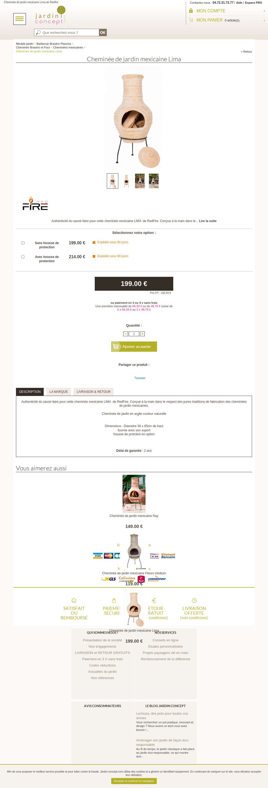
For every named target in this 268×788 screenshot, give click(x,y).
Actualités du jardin (102, 672)
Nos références (102, 678)
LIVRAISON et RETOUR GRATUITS (102, 653)
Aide (239, 2)
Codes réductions (102, 665)
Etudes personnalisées (165, 646)
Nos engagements (102, 646)
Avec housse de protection (47, 259)
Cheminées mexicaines (68, 47)
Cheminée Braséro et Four (33, 47)
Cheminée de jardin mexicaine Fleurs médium (134, 573)
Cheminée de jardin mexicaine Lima (134, 630)
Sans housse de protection (47, 245)
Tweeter (140, 378)
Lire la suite (207, 221)
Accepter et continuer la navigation (134, 781)
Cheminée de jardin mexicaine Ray (134, 516)
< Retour (246, 51)
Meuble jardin (24, 43)
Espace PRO (253, 2)
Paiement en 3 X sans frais (102, 659)
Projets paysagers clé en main (165, 653)
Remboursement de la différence (165, 659)
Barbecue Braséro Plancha (54, 43)
